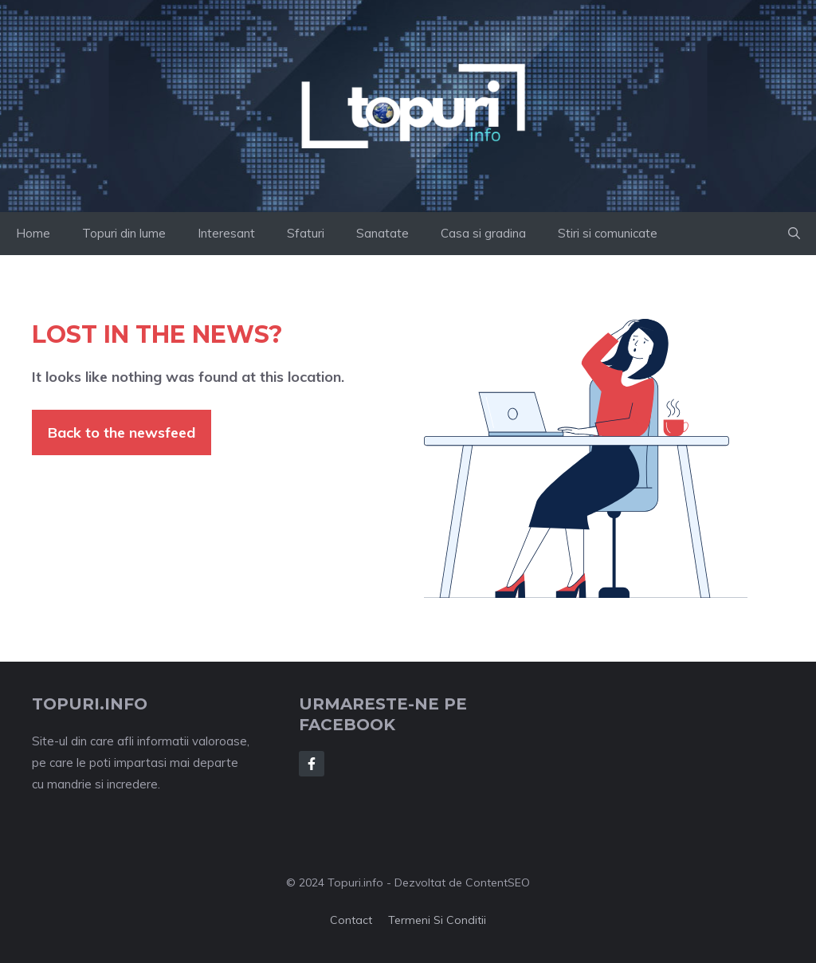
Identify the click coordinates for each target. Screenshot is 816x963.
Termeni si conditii (437, 920)
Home (33, 233)
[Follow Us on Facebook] (311, 763)
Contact (351, 920)
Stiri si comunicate (607, 233)
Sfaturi (305, 233)
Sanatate (382, 233)
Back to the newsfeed (121, 432)
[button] (794, 233)
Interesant (226, 233)
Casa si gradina (483, 233)
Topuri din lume (124, 233)
